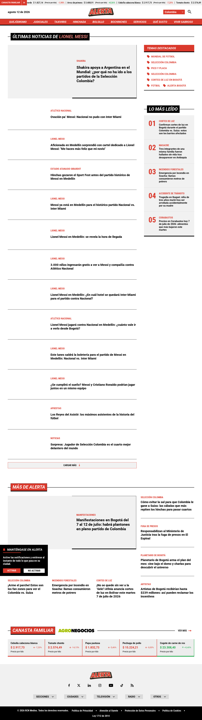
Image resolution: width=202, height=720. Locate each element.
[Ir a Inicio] (101, 12)
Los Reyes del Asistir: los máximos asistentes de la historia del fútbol (92, 416)
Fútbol (155, 86)
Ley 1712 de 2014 (101, 716)
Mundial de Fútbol (163, 56)
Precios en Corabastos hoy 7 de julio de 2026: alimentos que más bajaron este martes (174, 226)
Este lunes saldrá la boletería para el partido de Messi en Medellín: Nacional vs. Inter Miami (88, 356)
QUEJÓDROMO (18, 21)
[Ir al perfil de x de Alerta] (78, 685)
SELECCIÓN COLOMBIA (163, 62)
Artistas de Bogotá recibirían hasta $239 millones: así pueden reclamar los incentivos (167, 592)
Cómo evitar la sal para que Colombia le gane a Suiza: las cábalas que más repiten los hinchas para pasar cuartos (167, 505)
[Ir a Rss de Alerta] (132, 685)
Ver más (184, 630)
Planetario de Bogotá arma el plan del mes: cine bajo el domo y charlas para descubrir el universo (166, 563)
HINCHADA (79, 21)
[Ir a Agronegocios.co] (76, 630)
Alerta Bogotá (176, 86)
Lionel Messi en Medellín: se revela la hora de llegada (86, 237)
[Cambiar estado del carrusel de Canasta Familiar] (24, 2)
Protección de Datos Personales (140, 710)
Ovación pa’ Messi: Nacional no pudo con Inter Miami (86, 117)
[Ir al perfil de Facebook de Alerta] (69, 685)
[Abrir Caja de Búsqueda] (189, 12)
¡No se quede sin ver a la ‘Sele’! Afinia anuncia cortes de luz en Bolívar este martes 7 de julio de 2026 (115, 591)
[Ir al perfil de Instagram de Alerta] (99, 685)
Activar (11, 570)
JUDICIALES (40, 21)
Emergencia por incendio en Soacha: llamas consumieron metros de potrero (174, 177)
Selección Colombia (163, 74)
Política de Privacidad (82, 710)
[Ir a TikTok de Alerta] (122, 685)
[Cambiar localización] (174, 12)
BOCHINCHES (119, 21)
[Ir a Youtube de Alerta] (111, 685)
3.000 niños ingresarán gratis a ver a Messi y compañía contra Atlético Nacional (92, 266)
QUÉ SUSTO (160, 21)
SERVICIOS (139, 21)
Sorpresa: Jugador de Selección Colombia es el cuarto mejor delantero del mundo (91, 446)
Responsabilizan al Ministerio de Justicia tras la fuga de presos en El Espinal (164, 534)
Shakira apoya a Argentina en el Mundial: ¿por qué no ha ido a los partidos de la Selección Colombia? (104, 74)
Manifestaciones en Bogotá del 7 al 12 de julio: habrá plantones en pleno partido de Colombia (103, 524)
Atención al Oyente (109, 710)
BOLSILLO (98, 21)
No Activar (34, 570)
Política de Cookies (171, 710)
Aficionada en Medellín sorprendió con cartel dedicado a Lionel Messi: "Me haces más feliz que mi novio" (92, 147)
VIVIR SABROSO (183, 21)
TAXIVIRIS (60, 21)
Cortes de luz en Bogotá (166, 80)
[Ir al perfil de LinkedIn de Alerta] (89, 685)
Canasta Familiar (10, 2)
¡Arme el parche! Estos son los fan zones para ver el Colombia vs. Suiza (25, 589)
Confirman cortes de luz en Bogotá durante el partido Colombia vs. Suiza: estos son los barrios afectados (173, 129)
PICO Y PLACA (159, 68)
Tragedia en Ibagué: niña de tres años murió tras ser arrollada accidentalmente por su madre (174, 202)
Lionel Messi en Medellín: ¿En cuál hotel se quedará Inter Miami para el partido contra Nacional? (93, 296)
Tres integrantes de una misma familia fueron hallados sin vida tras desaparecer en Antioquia (173, 153)
